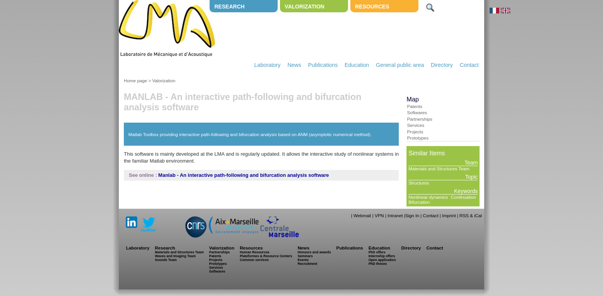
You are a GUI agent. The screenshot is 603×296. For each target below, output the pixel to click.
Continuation (463, 197)
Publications (323, 65)
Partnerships (419, 118)
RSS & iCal (471, 215)
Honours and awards (314, 252)
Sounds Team (166, 260)
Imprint (449, 215)
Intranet (395, 215)
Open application (382, 260)
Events (303, 260)
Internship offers (381, 256)
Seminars (305, 256)
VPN (379, 215)
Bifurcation (419, 202)
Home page (135, 80)
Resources (372, 6)
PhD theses (377, 264)
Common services (254, 260)
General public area (400, 65)
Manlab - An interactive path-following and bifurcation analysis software (243, 175)
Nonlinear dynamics (428, 197)
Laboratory (267, 65)
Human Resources (254, 252)
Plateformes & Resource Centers (266, 256)
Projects (415, 131)
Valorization (304, 6)
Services (415, 125)
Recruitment (307, 264)
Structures (418, 182)
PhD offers (376, 252)
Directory (442, 65)
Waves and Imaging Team (175, 256)
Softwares (417, 112)
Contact (469, 65)
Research (229, 6)
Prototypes (417, 137)
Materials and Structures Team (438, 168)
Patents (414, 106)
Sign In (412, 215)
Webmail (362, 215)
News (294, 65)
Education (357, 65)
